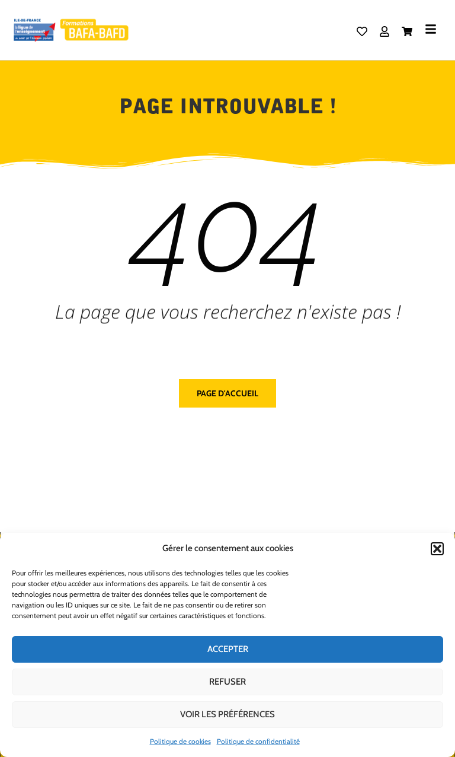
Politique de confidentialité (258, 741)
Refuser (227, 681)
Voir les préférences (227, 714)
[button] (437, 549)
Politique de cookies (180, 741)
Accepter (227, 649)
